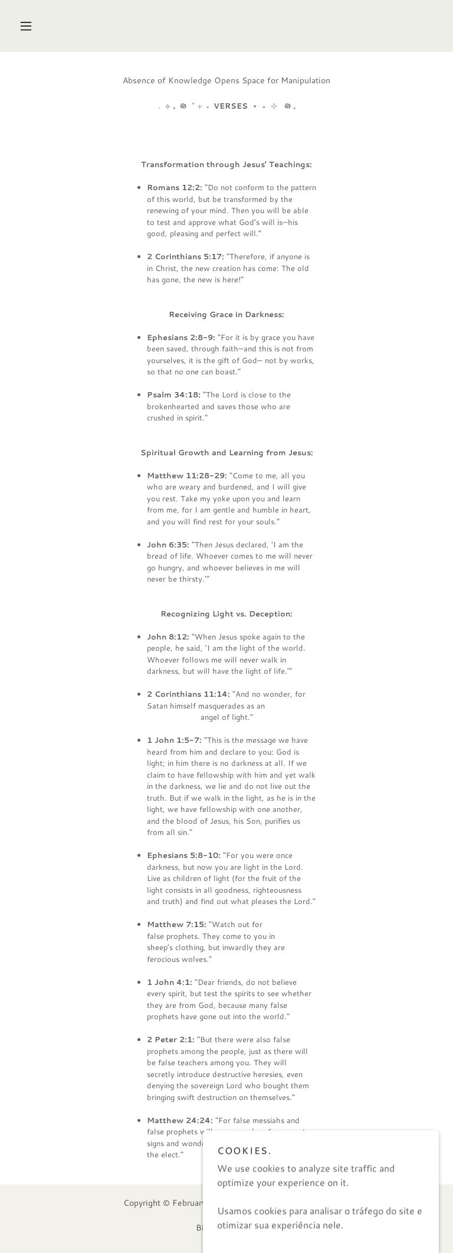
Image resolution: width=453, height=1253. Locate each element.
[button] (26, 26)
